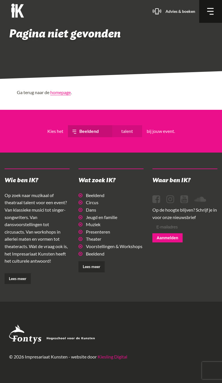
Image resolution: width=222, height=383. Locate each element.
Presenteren (94, 231)
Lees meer (18, 278)
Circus (88, 202)
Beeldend (91, 195)
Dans (87, 209)
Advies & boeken (180, 11)
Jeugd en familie (97, 217)
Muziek (89, 224)
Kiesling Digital (112, 356)
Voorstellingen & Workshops (110, 246)
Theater (89, 239)
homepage (60, 92)
